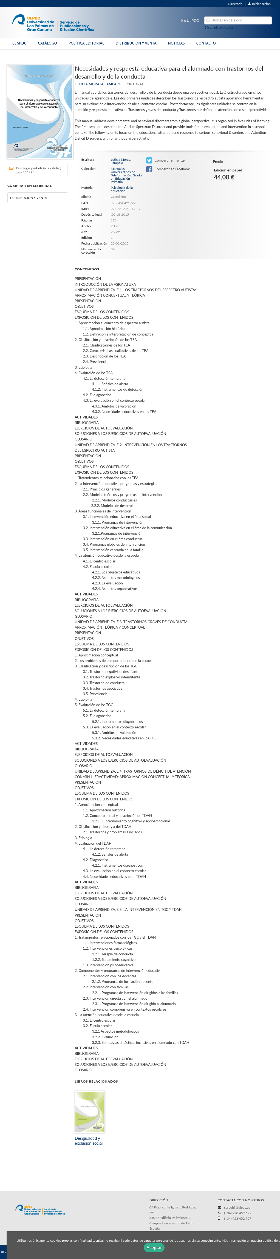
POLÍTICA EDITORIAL (86, 43)
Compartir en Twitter (166, 160)
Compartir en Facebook (168, 169)
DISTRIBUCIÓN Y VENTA (136, 43)
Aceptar (154, 1247)
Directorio (235, 4)
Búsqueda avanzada (218, 27)
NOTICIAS (176, 43)
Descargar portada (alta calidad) (35, 170)
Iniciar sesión (259, 4)
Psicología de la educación (122, 189)
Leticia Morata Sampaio (97, 84)
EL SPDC (19, 43)
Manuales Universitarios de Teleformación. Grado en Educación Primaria (126, 175)
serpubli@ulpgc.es (237, 1207)
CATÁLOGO (47, 43)
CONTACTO (206, 43)
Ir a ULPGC (190, 20)
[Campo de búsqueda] (238, 20)
